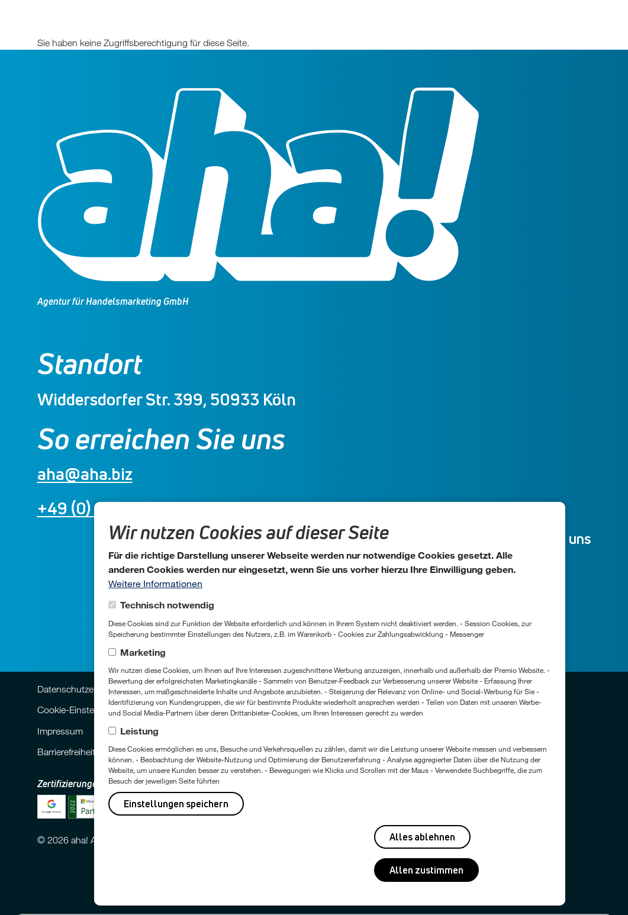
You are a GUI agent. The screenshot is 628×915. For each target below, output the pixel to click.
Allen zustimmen (426, 870)
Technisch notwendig (167, 604)
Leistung (139, 730)
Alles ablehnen (422, 836)
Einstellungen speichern (176, 803)
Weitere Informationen (155, 583)
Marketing (143, 652)
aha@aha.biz (85, 474)
